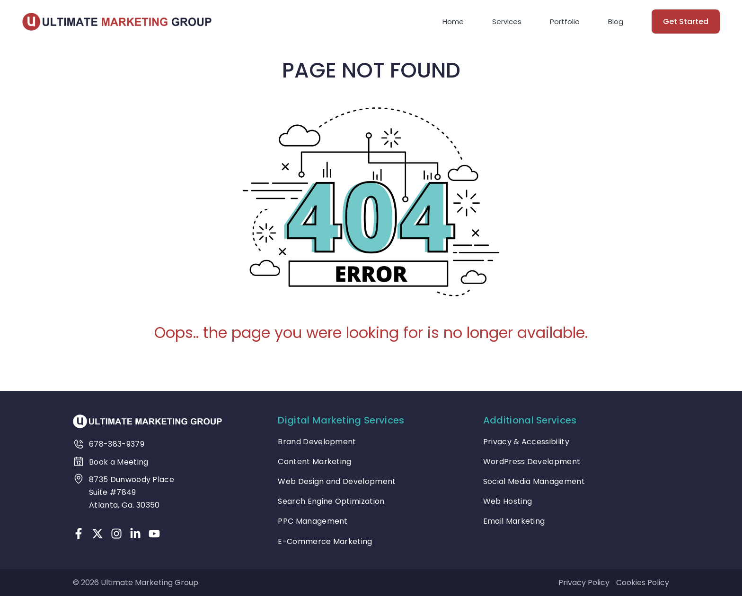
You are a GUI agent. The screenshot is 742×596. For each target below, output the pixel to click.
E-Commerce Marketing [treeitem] (325, 541)
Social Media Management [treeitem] (534, 481)
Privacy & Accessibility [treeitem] (526, 441)
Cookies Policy (642, 582)
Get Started (685, 21)
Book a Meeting (118, 462)
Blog (615, 21)
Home (453, 21)
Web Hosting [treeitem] (507, 501)
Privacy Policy (584, 582)
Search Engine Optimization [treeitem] (331, 501)
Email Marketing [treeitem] (514, 521)
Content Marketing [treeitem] (314, 461)
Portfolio (565, 21)
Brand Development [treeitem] (317, 441)
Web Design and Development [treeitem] (337, 481)
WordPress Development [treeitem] (532, 461)
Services (506, 21)
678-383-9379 (116, 444)
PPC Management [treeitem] (312, 521)
